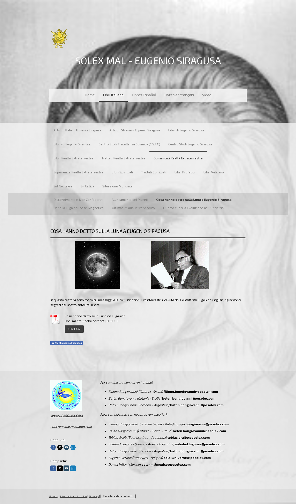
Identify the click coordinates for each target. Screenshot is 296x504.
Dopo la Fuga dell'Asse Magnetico (78, 208)
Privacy (53, 496)
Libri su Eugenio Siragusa (71, 144)
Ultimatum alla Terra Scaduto (133, 208)
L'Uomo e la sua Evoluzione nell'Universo (193, 208)
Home (90, 94)
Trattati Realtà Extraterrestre (123, 158)
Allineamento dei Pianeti (130, 199)
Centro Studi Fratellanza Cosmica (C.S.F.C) (129, 144)
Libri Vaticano (213, 172)
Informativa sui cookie (73, 496)
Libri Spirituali (122, 172)
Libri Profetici (184, 172)
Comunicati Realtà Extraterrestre (178, 158)
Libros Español (144, 94)
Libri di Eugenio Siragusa (186, 130)
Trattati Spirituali (153, 172)
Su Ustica (87, 186)
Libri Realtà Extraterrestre (73, 158)
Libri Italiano (113, 94)
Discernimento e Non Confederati (78, 199)
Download (74, 329)
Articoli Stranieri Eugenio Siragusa (134, 130)
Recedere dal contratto (118, 496)
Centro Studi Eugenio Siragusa (190, 144)
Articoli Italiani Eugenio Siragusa (77, 130)
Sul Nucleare (62, 186)
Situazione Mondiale (117, 186)
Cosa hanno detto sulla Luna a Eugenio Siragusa (193, 199)
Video (206, 94)
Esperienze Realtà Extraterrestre (78, 172)
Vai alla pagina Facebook (66, 343)
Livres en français (179, 94)
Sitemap (94, 496)
